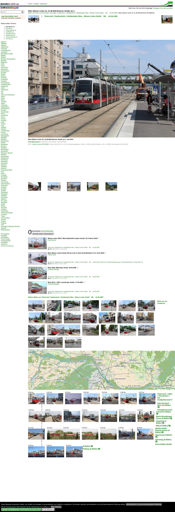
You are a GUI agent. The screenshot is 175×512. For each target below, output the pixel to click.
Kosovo (3, 119)
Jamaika (3, 102)
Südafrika (4, 202)
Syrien (3, 204)
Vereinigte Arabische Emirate (10, 226)
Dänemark (4, 69)
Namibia (3, 155)
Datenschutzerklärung (7, 246)
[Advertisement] (90, 29)
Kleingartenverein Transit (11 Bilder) (164, 411)
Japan (3, 103)
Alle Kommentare (47, 231)
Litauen (3, 132)
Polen (3, 173)
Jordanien (4, 105)
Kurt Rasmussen (34, 142)
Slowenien (4, 197)
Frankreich (4, 79)
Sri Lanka (4, 201)
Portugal (3, 175)
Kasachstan (5, 112)
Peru (2, 172)
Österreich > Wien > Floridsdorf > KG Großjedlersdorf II (46, 350)
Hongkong (4, 86)
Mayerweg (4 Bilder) (163, 435)
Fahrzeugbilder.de (11, 30)
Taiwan (3, 206)
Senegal (3, 189)
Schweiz (3, 187)
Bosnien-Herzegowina (8, 59)
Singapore (4, 194)
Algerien (3, 45)
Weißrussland (5, 230)
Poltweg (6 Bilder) (90, 449)
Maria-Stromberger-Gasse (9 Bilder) (164, 417)
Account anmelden (167, 8)
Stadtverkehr (70, 13)
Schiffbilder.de (10, 32)
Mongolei (4, 148)
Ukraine (3, 219)
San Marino (4, 182)
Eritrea (3, 74)
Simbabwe (4, 192)
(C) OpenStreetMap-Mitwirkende (163, 388)
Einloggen (156, 8)
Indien (3, 88)
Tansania (4, 208)
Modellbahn (4, 237)
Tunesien (4, 214)
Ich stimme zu (48, 509)
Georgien (4, 81)
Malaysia (4, 137)
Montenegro (5, 149)
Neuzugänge (5, 234)
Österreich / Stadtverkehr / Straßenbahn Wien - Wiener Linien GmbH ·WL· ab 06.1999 (80, 16)
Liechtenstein (5, 131)
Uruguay (3, 223)
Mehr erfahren (56, 507)
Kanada (3, 110)
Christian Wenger (53, 269)
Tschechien (4, 211)
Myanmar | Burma (6, 153)
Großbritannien (6, 84)
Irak (2, 91)
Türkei (3, 216)
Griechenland (5, 83)
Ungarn (3, 221)
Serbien (3, 190)
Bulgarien (4, 62)
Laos (2, 125)
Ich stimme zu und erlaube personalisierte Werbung (21, 509)
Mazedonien (5, 141)
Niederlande (5, 158)
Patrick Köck (52, 255)
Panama (3, 168)
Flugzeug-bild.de (10, 33)
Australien (4, 52)
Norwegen (4, 161)
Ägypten (3, 42)
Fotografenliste (6, 241)
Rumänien (4, 177)
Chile (2, 64)
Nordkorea (4, 160)
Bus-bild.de (9, 28)
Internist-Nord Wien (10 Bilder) (164, 404)
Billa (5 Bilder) (162, 426)
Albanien (4, 43)
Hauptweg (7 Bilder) (161, 422)
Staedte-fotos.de (10, 35)
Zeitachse (4, 244)
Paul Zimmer (52, 240)
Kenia (3, 114)
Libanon (3, 129)
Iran (2, 93)
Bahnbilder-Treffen (7, 54)
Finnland (3, 78)
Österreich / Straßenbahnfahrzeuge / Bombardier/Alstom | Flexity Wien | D (121, 262)
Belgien (3, 55)
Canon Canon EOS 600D (40, 144)
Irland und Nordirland (8, 95)
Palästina (4, 166)
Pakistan (3, 165)
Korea (3, 117)
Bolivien (3, 57)
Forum (30, 4)
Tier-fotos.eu (9, 38)
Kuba (2, 122)
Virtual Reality (5, 239)
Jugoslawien (5, 107)
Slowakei (4, 196)
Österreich (61, 13)
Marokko (3, 139)
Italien (3, 100)
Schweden (4, 185)
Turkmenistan (5, 218)
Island (3, 96)
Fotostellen (4, 242)
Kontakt (36, 4)
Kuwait (3, 124)
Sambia (3, 180)
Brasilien (3, 61)
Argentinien (4, 47)
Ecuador (3, 72)
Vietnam (3, 228)
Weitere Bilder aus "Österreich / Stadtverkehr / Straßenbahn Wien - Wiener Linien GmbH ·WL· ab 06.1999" (66, 297)
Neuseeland (5, 156)
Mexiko (3, 143)
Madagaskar (5, 136)
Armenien (4, 49)
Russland (4, 178)
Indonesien (4, 90)
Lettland (3, 127)
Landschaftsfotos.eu (11, 37)
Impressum (43, 4)
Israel (2, 98)
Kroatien (3, 120)
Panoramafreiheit (6, 170)
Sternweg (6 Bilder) (163, 440)
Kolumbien (4, 115)
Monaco (3, 146)
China (3, 66)
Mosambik (4, 151)
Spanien (3, 199)
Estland (3, 76)
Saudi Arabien (5, 184)
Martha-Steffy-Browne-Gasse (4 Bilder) (162, 430)
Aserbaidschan (6, 50)
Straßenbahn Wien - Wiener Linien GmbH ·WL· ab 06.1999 (96, 13)
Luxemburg (4, 134)
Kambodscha (5, 108)
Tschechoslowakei (7, 213)
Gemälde (4, 235)
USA (2, 225)
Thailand (3, 209)
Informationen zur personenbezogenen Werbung (143, 504)
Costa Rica (4, 67)
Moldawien (4, 144)
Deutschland (5, 71)
